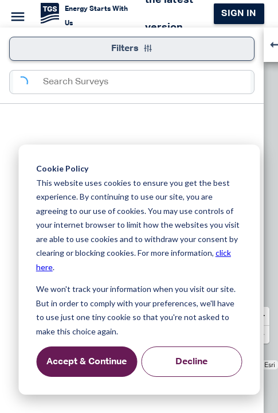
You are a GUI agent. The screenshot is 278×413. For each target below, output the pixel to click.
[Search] (28, 82)
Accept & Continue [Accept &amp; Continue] (86, 362)
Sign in (238, 13)
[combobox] (146, 82)
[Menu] (16, 14)
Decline (191, 362)
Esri (269, 365)
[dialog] (139, 270)
